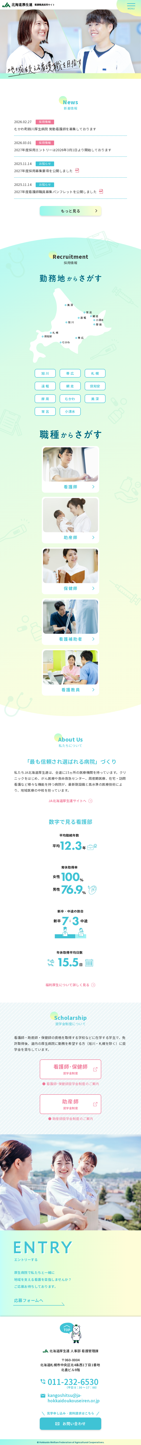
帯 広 (81, 337)
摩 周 (99, 324)
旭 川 (71, 322)
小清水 (100, 320)
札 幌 (55, 332)
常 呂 (89, 312)
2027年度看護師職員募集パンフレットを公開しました (58, 191)
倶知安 (48, 336)
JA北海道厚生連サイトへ (67, 800)
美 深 (70, 305)
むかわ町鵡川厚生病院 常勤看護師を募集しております (55, 128)
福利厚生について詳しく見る (67, 984)
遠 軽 (83, 317)
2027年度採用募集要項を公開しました (46, 170)
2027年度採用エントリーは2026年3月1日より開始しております (62, 149)
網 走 (96, 316)
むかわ (66, 342)
